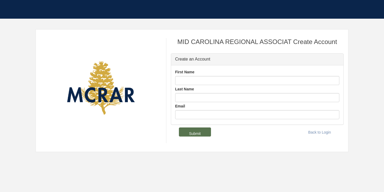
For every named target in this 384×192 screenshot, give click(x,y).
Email (180, 106)
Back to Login (319, 132)
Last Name (184, 89)
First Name (184, 72)
